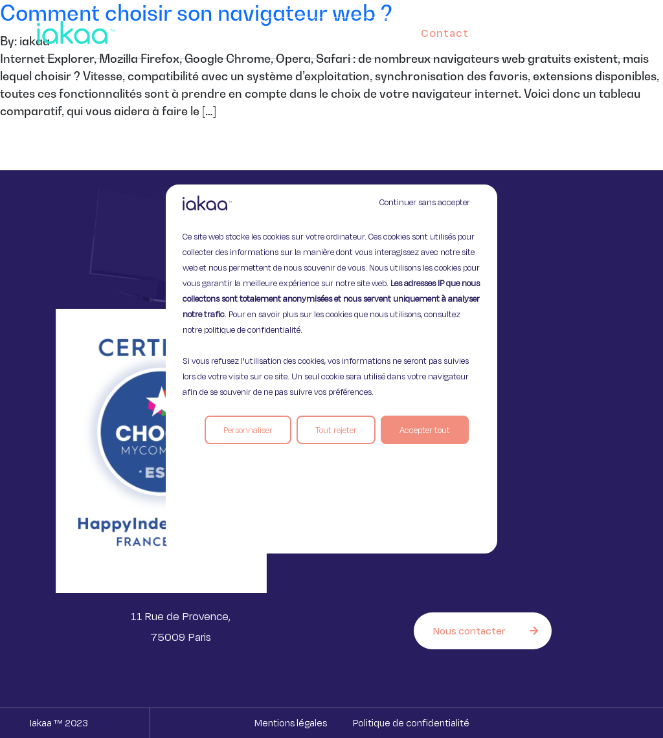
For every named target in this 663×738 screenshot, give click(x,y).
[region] (331, 369)
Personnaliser (248, 430)
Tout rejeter (336, 430)
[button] (620, 29)
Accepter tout (424, 430)
